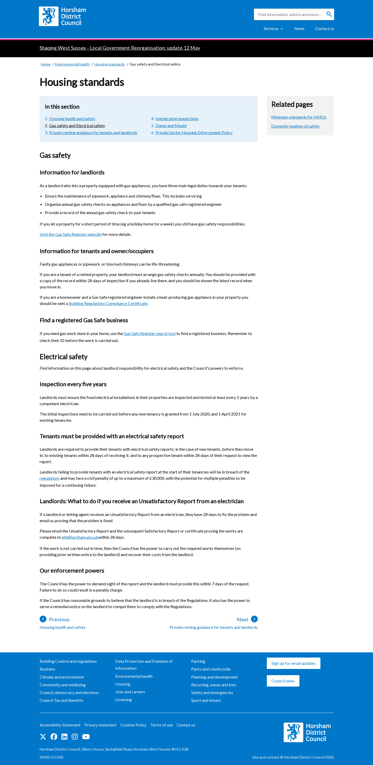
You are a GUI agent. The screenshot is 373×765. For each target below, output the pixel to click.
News (299, 28)
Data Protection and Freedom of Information (144, 665)
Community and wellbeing (63, 684)
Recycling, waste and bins (213, 684)
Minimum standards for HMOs (298, 116)
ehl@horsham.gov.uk (80, 537)
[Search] (329, 14)
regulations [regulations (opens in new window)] (50, 478)
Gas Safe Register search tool (150, 333)
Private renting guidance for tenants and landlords (93, 132)
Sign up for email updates (293, 663)
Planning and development (214, 676)
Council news (283, 680)
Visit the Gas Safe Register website (71, 234)
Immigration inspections (177, 118)
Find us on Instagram (75, 737)
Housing (122, 683)
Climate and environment (62, 676)
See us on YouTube (86, 737)
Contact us (324, 28)
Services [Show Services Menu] (271, 28)
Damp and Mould (171, 125)
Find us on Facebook (54, 737)
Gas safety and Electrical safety (77, 125)
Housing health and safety (72, 118)
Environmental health (134, 676)
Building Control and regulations (68, 661)
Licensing (123, 699)
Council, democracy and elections (69, 692)
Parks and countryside (211, 668)
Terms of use (164, 724)
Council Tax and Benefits (61, 700)
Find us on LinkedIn (64, 737)
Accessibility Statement (61, 724)
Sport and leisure (206, 700)
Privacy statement (102, 724)
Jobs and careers (130, 691)
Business (47, 668)
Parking (198, 661)
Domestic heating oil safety (295, 125)
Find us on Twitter (43, 737)
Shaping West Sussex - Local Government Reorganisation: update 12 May (120, 48)
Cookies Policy (135, 724)
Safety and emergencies (212, 692)
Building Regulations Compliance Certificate (108, 303)
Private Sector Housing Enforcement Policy (194, 132)
